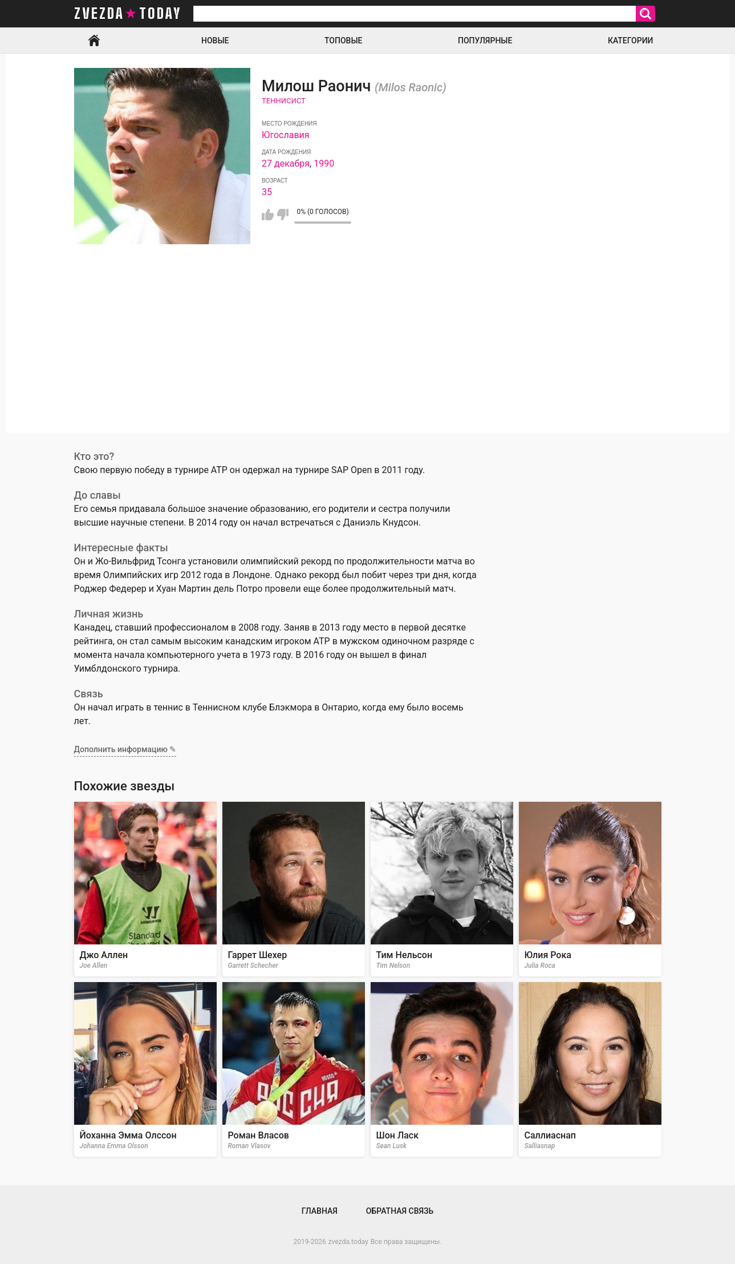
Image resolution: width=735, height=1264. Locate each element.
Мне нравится (268, 214)
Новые (215, 40)
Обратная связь (399, 1210)
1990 (324, 163)
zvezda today (127, 14)
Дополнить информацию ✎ (125, 749)
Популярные (485, 40)
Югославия (285, 135)
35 (267, 192)
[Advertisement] (368, 353)
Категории (630, 40)
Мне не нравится (283, 214)
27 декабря (286, 163)
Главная (94, 40)
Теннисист (284, 100)
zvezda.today (348, 1242)
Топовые (343, 40)
